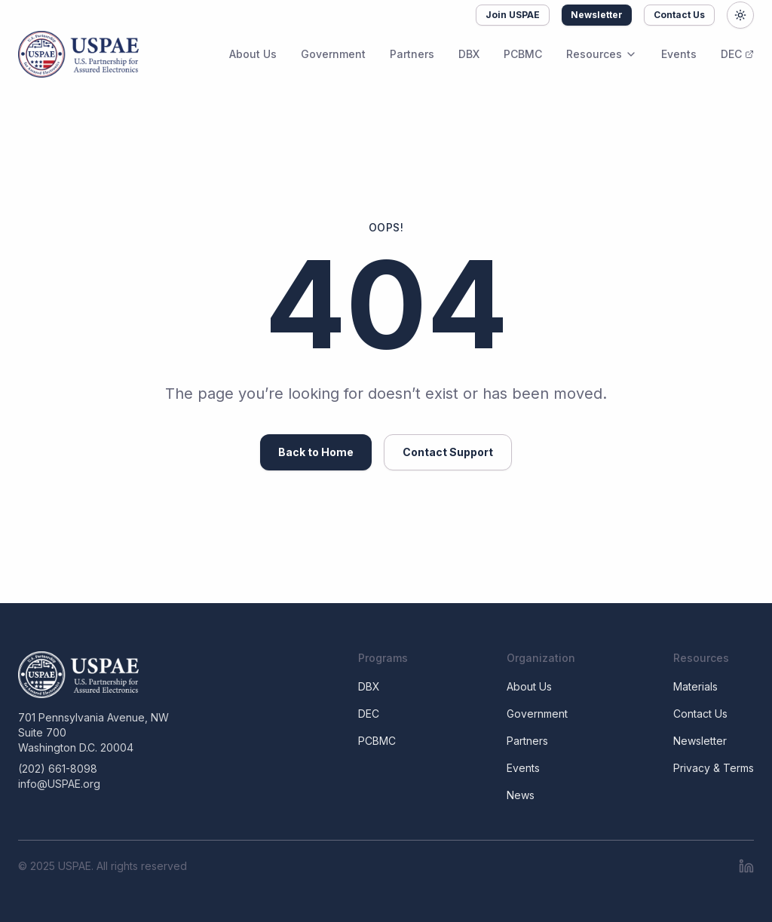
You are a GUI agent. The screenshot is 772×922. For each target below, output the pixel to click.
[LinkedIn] (746, 866)
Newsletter (597, 14)
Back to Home (316, 452)
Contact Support (448, 452)
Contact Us (679, 14)
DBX (468, 53)
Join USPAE (513, 14)
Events (679, 53)
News (521, 795)
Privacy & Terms (713, 767)
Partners (412, 53)
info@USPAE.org (59, 783)
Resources (601, 53)
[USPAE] (93, 674)
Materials (695, 686)
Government (333, 53)
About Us (253, 53)
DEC (737, 53)
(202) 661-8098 (57, 768)
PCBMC (523, 53)
